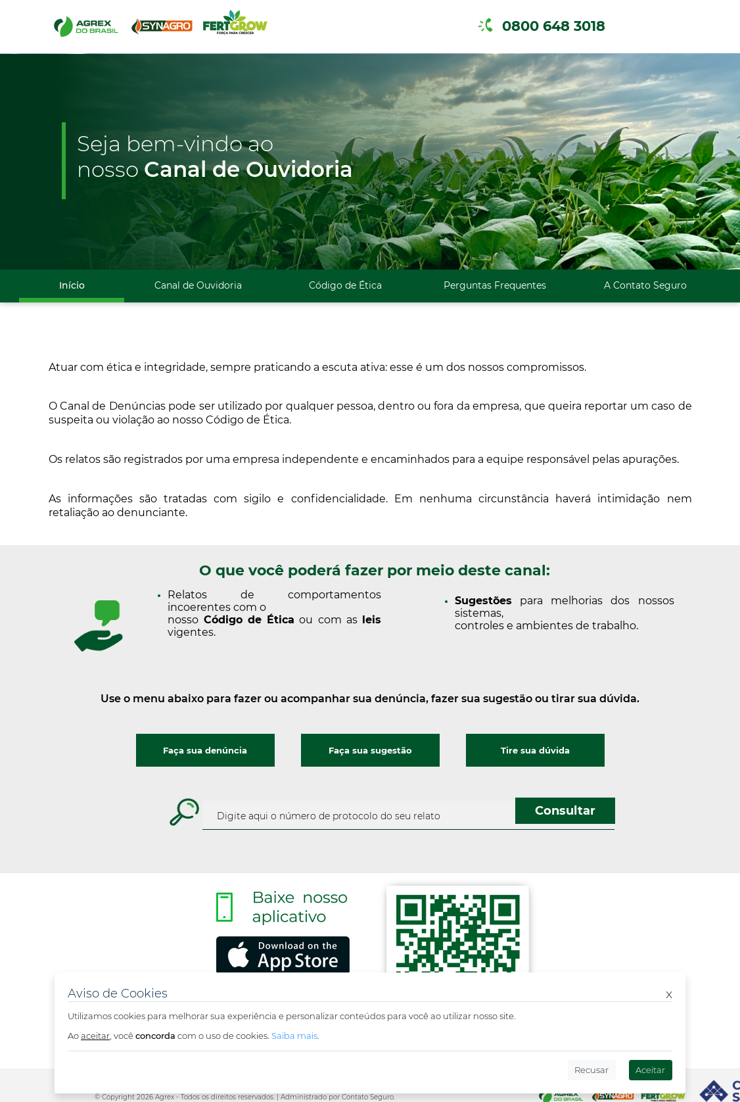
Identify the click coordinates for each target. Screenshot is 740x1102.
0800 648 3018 (553, 26)
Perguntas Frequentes (495, 285)
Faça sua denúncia (205, 750)
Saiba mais (294, 1035)
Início (72, 285)
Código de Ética (345, 285)
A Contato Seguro (645, 285)
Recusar (591, 1070)
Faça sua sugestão (370, 750)
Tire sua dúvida (535, 750)
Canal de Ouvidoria (198, 285)
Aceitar (650, 1070)
